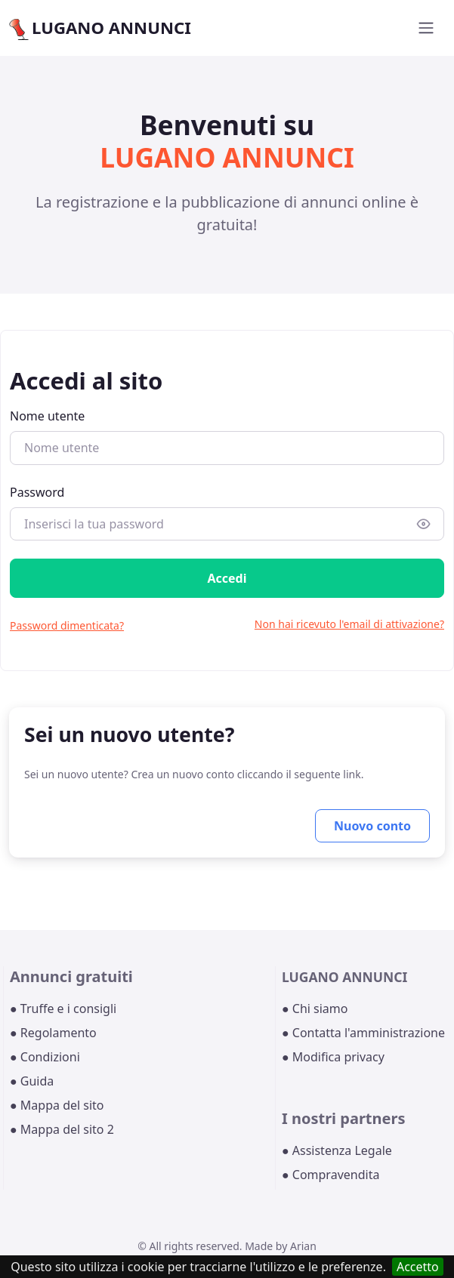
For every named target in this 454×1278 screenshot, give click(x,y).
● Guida (32, 1081)
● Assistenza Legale (337, 1150)
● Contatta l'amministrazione (363, 1032)
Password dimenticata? (67, 625)
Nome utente (47, 416)
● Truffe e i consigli (63, 1008)
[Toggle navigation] (426, 28)
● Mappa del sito (57, 1105)
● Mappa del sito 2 (62, 1129)
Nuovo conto (372, 826)
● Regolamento (53, 1032)
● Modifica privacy (333, 1057)
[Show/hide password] (424, 523)
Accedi (226, 578)
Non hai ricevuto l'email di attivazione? (349, 624)
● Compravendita (330, 1174)
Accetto (418, 1266)
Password (37, 492)
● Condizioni (45, 1057)
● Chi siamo (315, 1008)
